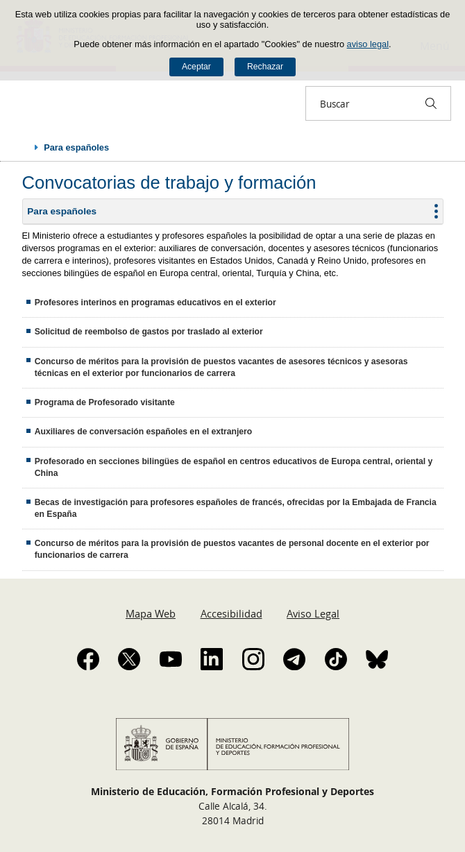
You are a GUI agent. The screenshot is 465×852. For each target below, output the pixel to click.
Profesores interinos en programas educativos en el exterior (155, 302)
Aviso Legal (313, 613)
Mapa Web (151, 613)
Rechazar (265, 66)
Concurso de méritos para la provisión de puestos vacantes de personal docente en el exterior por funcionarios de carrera (232, 549)
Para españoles (61, 211)
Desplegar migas (22, 147)
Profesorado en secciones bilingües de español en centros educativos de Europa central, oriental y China (234, 467)
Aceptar (196, 66)
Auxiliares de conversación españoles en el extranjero (144, 431)
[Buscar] (431, 103)
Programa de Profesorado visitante (105, 402)
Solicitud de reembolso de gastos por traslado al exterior (149, 331)
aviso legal (368, 44)
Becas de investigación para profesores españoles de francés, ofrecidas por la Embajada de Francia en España (236, 508)
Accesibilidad (231, 613)
